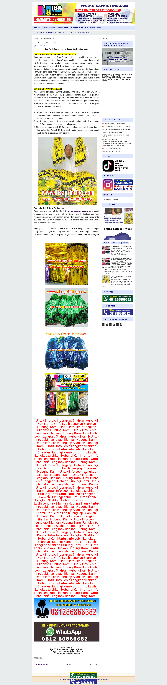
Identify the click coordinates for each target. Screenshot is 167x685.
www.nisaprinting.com (77, 211)
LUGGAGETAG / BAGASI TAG (112, 148)
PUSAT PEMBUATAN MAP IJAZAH (79, 33)
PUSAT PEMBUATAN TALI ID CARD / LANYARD (86, 28)
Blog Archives (123, 243)
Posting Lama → (94, 664)
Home (36, 38)
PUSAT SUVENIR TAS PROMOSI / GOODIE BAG (49, 33)
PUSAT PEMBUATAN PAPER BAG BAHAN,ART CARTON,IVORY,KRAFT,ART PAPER (117, 144)
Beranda (37, 28)
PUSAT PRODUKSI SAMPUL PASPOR (56, 28)
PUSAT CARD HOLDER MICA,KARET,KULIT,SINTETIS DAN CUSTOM (116, 140)
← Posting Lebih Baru (41, 664)
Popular (106, 243)
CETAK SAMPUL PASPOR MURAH (121, 246)
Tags (113, 243)
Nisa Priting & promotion (111, 199)
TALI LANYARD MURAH (46, 42)
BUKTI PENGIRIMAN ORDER (111, 151)
